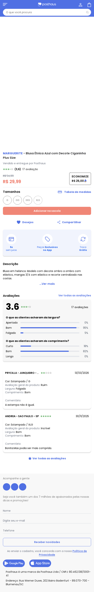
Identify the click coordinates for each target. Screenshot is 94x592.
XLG (38, 200)
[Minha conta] (80, 4)
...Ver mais (47, 284)
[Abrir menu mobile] (5, 4)
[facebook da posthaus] (6, 487)
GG (17, 200)
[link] (47, 169)
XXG (28, 200)
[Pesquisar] (87, 12)
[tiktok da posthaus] (22, 487)
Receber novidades (47, 542)
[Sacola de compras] (89, 4)
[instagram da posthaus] (14, 487)
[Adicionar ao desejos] (25, 222)
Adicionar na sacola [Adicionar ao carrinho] (47, 211)
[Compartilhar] (69, 222)
